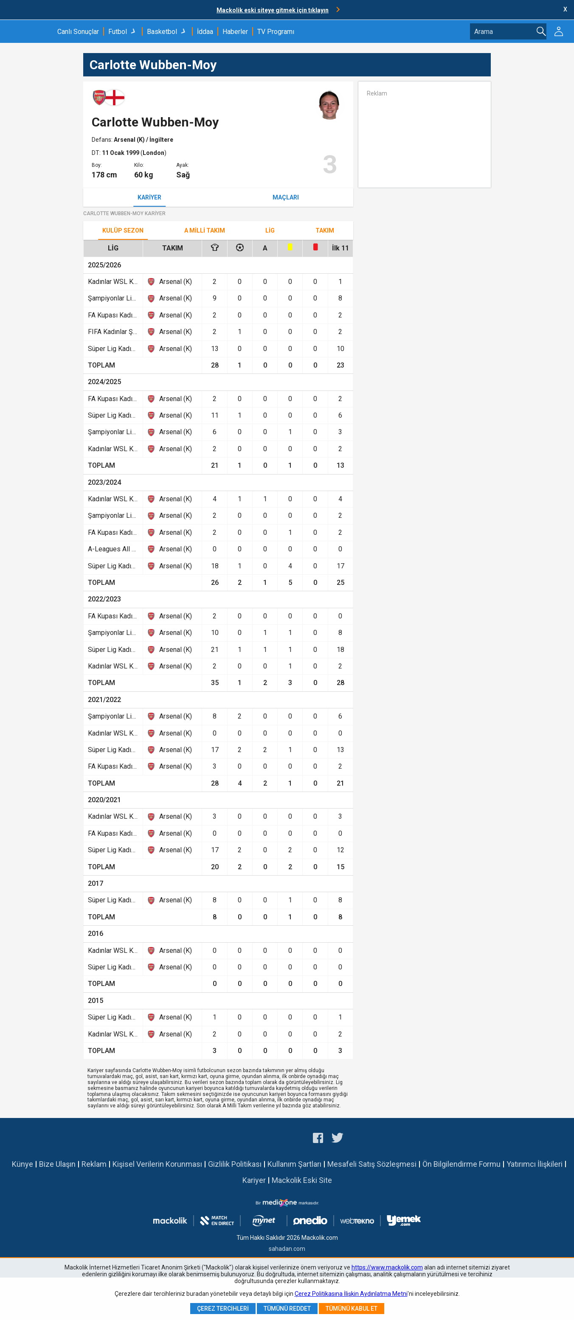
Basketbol (162, 32)
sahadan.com (287, 1248)
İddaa (205, 32)
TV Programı (275, 32)
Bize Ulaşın (57, 1164)
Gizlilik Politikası (235, 1164)
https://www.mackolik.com (387, 1267)
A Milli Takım (204, 230)
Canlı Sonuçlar (78, 32)
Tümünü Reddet (287, 1308)
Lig (270, 230)
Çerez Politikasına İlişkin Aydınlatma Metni (351, 1293)
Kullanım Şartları (294, 1164)
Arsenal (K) (130, 139)
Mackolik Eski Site (302, 1180)
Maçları (286, 197)
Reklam (94, 1164)
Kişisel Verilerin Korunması (157, 1164)
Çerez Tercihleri (223, 1308)
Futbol (117, 32)
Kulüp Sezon (123, 230)
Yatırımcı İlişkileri (534, 1164)
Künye (22, 1164)
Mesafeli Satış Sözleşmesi (371, 1164)
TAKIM (324, 230)
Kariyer (149, 197)
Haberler (235, 32)
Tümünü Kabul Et (351, 1308)
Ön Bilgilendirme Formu (461, 1164)
